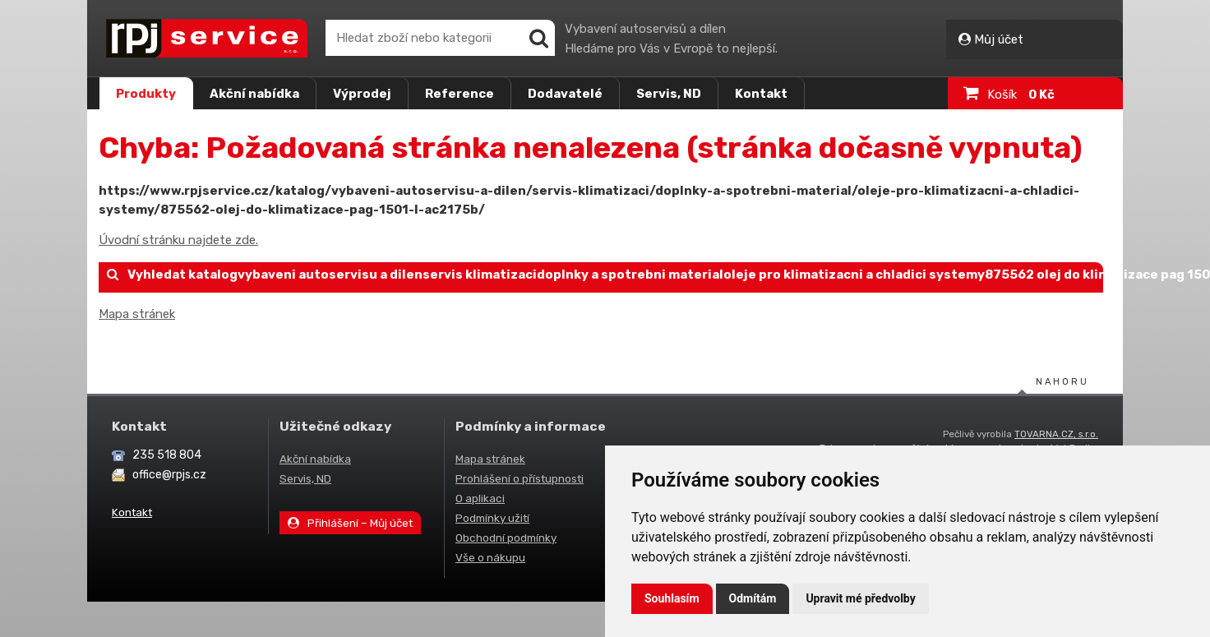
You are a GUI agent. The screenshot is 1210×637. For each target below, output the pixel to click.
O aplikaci (480, 498)
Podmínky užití (492, 517)
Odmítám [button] (753, 598)
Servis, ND (668, 93)
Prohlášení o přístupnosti (519, 478)
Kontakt (761, 93)
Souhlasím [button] (672, 598)
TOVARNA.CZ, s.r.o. (1056, 434)
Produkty (146, 93)
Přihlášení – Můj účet (350, 522)
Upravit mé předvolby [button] (860, 598)
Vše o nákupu (490, 557)
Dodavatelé (565, 93)
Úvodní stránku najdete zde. (178, 240)
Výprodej (362, 93)
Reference (459, 93)
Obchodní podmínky (506, 537)
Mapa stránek (137, 314)
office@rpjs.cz (169, 475)
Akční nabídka (254, 93)
